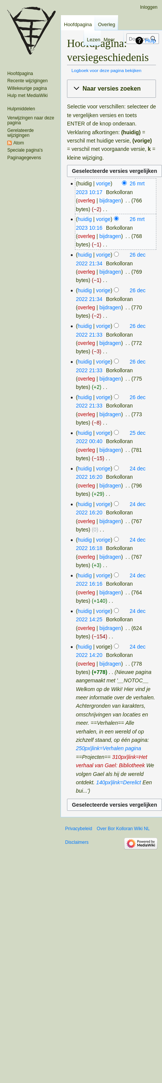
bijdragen (110, 200)
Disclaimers (77, 842)
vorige (103, 183)
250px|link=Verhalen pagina (108, 748)
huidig (85, 219)
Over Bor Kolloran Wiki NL (123, 828)
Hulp (150, 41)
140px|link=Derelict (118, 782)
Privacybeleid (78, 828)
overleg (86, 200)
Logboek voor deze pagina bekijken (107, 70)
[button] (111, 88)
